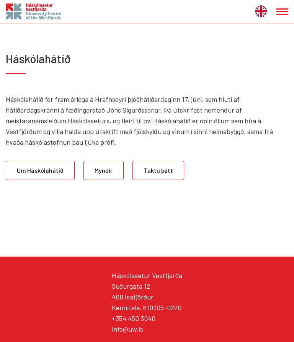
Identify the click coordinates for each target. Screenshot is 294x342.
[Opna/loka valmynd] (282, 11)
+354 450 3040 (133, 318)
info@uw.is (127, 329)
